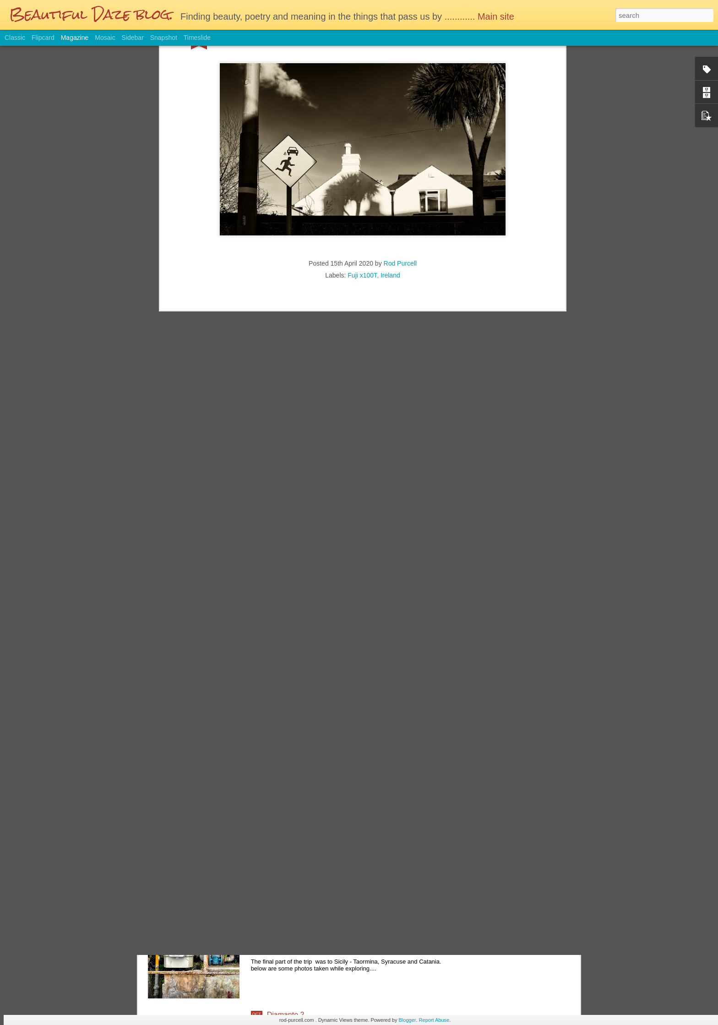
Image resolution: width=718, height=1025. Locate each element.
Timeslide (197, 37)
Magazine (75, 37)
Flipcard (43, 37)
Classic (15, 37)
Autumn (279, 807)
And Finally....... (292, 911)
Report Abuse (434, 1020)
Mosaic (105, 37)
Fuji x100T (362, 123)
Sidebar (133, 37)
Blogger (407, 1020)
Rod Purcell (400, 111)
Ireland (390, 123)
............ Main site (481, 16)
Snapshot (163, 37)
